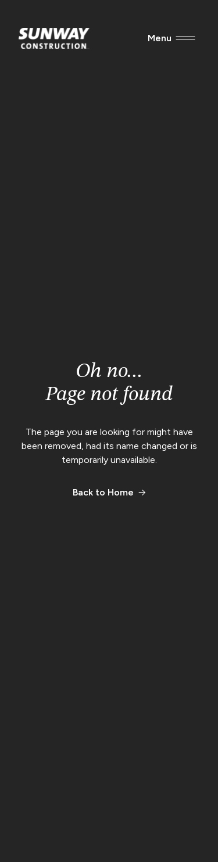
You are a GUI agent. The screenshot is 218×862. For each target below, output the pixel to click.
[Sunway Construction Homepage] (56, 38)
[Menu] (159, 38)
